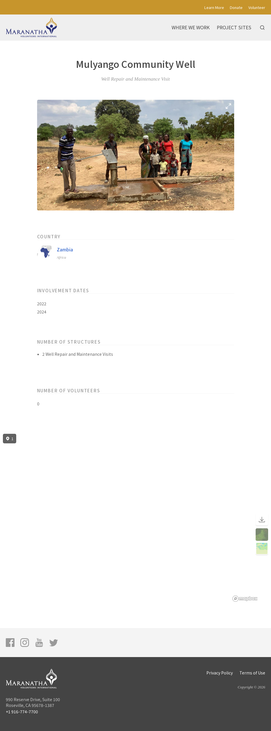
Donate (236, 7)
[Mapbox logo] (245, 598)
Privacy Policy (219, 673)
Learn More (214, 7)
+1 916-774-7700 (22, 711)
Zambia (65, 249)
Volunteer (256, 7)
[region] (135, 518)
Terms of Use (252, 673)
